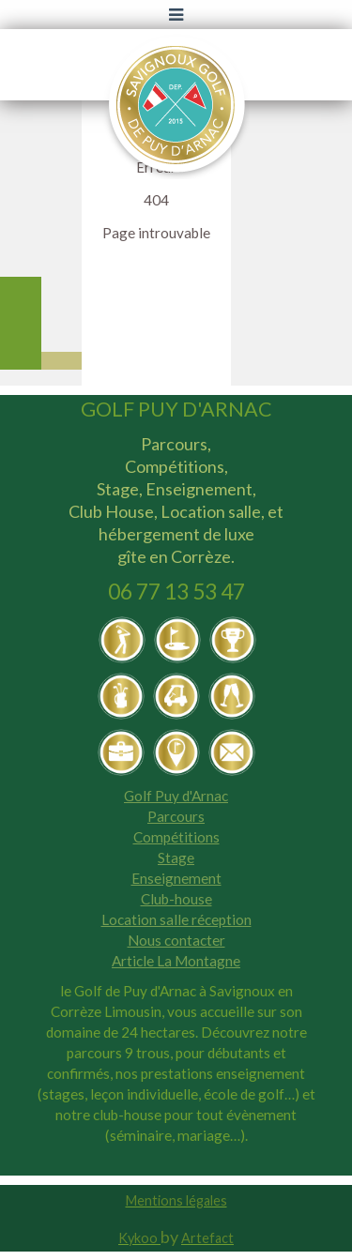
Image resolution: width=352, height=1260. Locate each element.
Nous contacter (176, 940)
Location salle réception (176, 919)
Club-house (176, 898)
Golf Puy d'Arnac (176, 795)
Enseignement (176, 878)
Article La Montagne (176, 960)
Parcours (176, 816)
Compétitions (176, 836)
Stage (176, 857)
